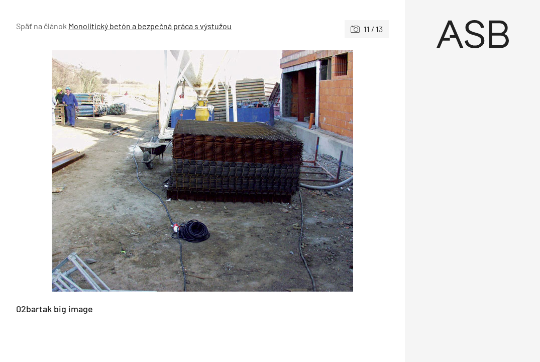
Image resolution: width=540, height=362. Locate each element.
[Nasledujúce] (295, 171)
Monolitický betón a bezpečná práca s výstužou (150, 26)
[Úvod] (472, 34)
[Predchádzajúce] (109, 171)
